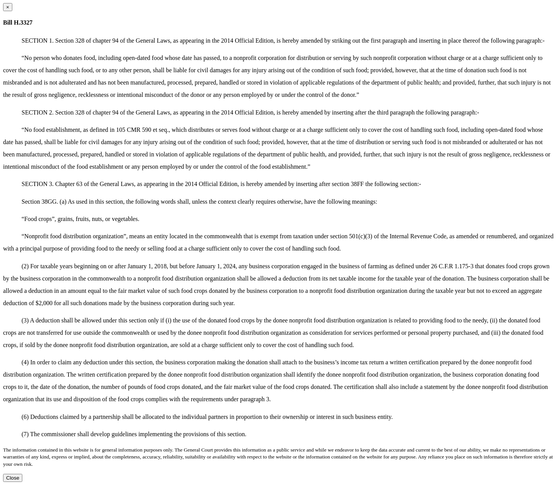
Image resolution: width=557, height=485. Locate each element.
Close (12, 478)
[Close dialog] (7, 7)
